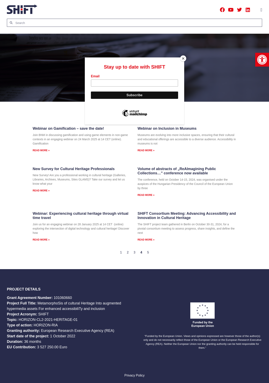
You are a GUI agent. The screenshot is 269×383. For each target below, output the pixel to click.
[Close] (183, 58)
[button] (262, 60)
